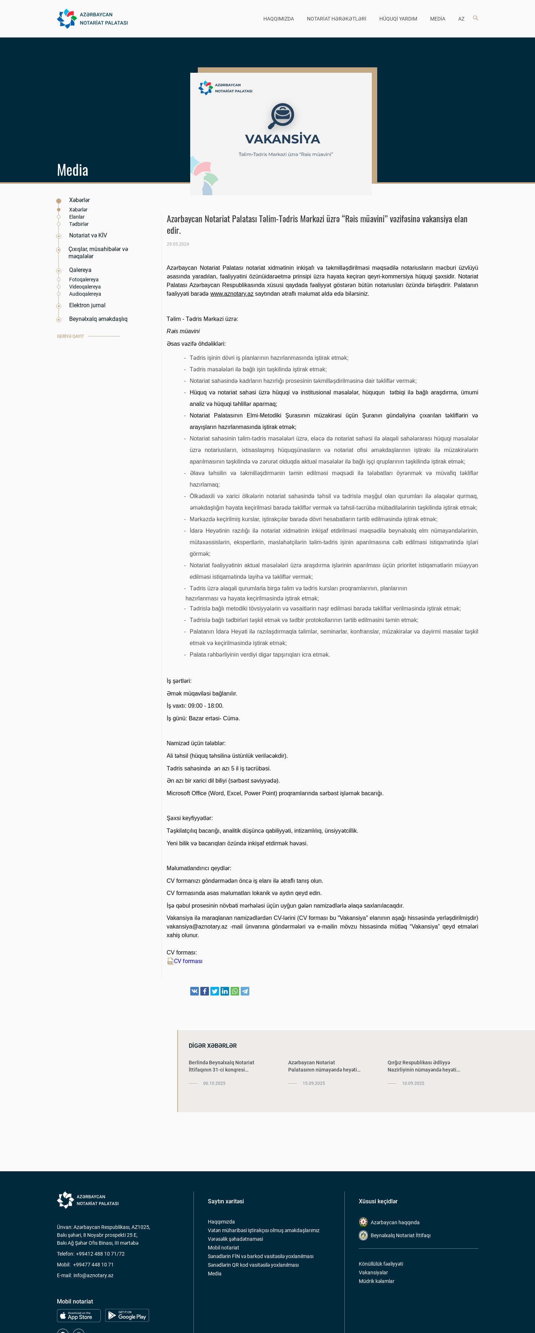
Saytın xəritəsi (226, 1201)
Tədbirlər (79, 224)
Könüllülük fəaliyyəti (381, 1264)
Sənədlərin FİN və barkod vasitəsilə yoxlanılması (260, 1256)
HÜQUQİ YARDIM (398, 19)
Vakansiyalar (373, 1272)
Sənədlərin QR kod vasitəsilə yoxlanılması (253, 1265)
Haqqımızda (221, 1222)
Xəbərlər (79, 200)
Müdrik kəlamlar (376, 1281)
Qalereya (80, 270)
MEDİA (437, 19)
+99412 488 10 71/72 (100, 1254)
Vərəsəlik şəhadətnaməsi (235, 1239)
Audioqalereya (85, 294)
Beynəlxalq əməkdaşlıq (98, 319)
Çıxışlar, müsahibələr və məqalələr (98, 253)
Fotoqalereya (84, 279)
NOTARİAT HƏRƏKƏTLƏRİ (336, 19)
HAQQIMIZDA (278, 19)
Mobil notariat (223, 1248)
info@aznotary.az (93, 1275)
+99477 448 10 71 (93, 1264)
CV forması (184, 961)
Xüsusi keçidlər (378, 1201)
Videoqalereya (85, 287)
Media (215, 1273)
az (461, 19)
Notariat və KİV (88, 235)
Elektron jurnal (87, 305)
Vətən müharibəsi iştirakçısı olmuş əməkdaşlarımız (264, 1230)
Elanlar (77, 217)
